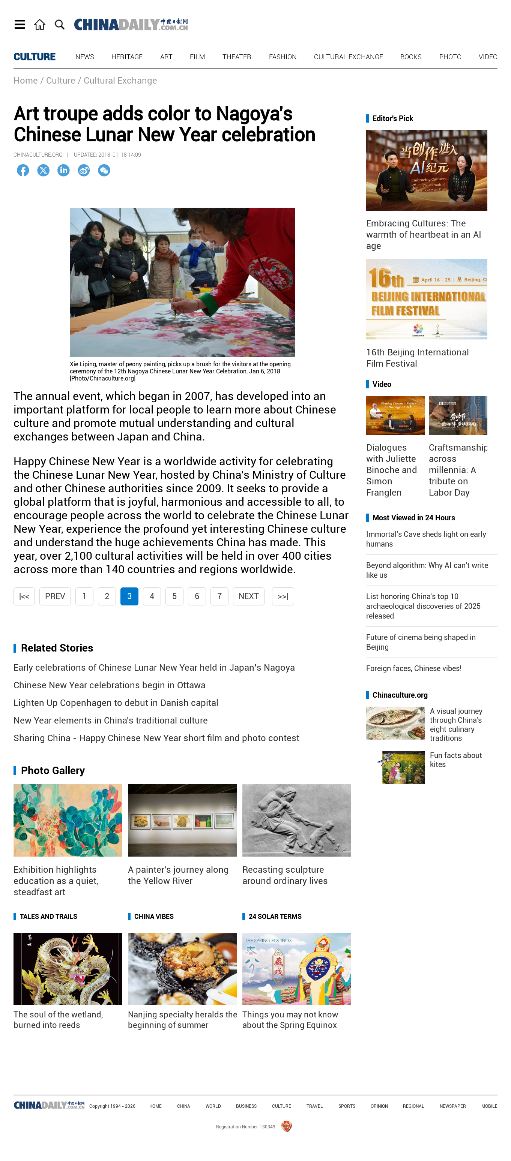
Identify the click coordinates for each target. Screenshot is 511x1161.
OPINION (379, 1106)
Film (197, 57)
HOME (155, 1106)
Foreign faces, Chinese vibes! (413, 668)
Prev (55, 596)
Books (411, 57)
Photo (450, 57)
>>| (283, 596)
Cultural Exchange (348, 57)
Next (249, 596)
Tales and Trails (48, 916)
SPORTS (346, 1106)
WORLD (213, 1106)
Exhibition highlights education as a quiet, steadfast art (56, 880)
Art (166, 57)
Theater (236, 57)
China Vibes (154, 916)
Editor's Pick (393, 118)
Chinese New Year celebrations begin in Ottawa (110, 685)
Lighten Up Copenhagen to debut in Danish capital (116, 703)
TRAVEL (315, 1106)
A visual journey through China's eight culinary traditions (456, 725)
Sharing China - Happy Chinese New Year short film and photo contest (156, 738)
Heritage (127, 57)
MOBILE (489, 1106)
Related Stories (57, 648)
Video (488, 57)
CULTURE (35, 57)
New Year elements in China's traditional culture (111, 720)
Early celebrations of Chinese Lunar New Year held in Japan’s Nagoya (154, 667)
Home (26, 80)
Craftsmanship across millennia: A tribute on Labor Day (459, 470)
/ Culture (57, 80)
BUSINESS (246, 1106)
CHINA (183, 1106)
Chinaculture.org (400, 695)
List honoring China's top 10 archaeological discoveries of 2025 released (423, 606)
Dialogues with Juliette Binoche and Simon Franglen (391, 470)
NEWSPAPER (453, 1106)
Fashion (283, 57)
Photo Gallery (53, 770)
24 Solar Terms (275, 916)
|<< (24, 596)
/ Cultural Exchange (117, 80)
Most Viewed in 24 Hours (414, 517)
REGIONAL (413, 1106)
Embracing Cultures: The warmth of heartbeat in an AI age (423, 234)
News (84, 57)
